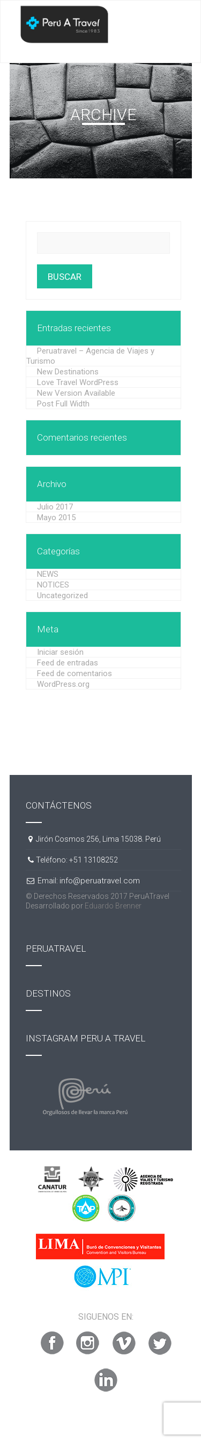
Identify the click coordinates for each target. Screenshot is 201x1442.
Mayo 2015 (56, 517)
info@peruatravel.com (99, 880)
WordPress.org (63, 684)
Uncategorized (62, 595)
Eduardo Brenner (113, 906)
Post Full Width (63, 404)
